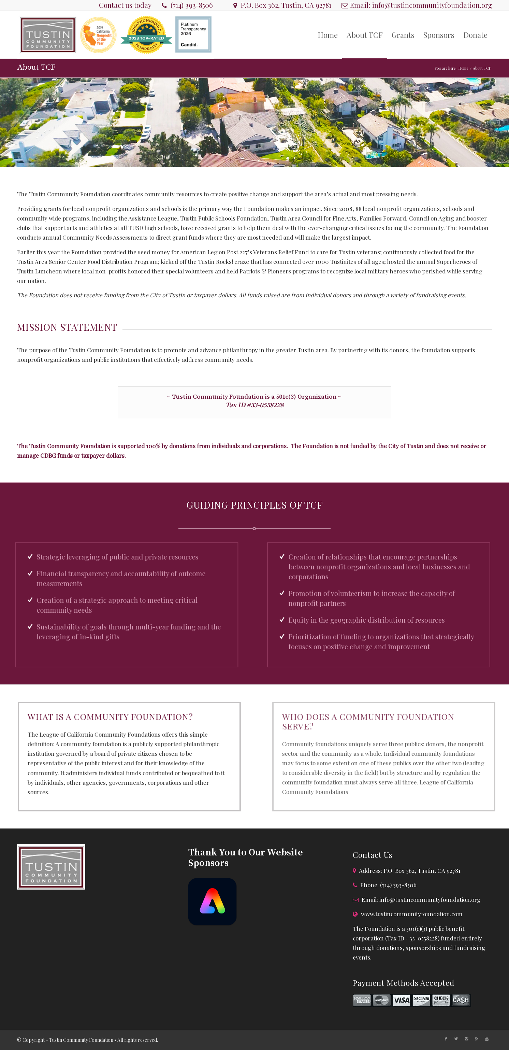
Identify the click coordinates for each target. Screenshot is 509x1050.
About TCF (36, 67)
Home (463, 68)
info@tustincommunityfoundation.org (432, 5)
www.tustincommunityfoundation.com (412, 914)
